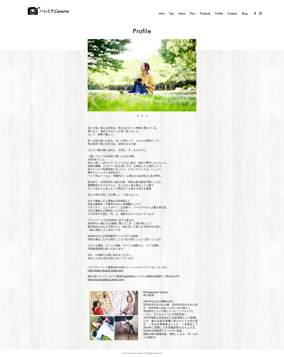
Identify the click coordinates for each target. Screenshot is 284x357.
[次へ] (190, 75)
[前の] (93, 75)
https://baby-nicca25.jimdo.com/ (105, 270)
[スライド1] (138, 116)
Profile (142, 31)
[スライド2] (142, 115)
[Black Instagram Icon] (260, 13)
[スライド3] (146, 115)
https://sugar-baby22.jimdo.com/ (106, 279)
